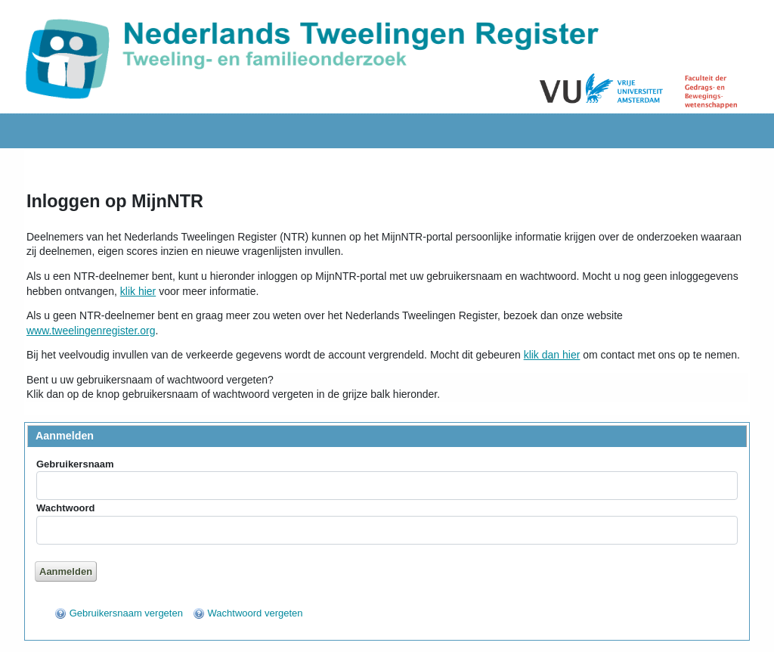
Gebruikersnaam (75, 464)
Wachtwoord (65, 508)
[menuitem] (118, 613)
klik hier (138, 291)
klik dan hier (552, 355)
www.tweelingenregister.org (90, 330)
